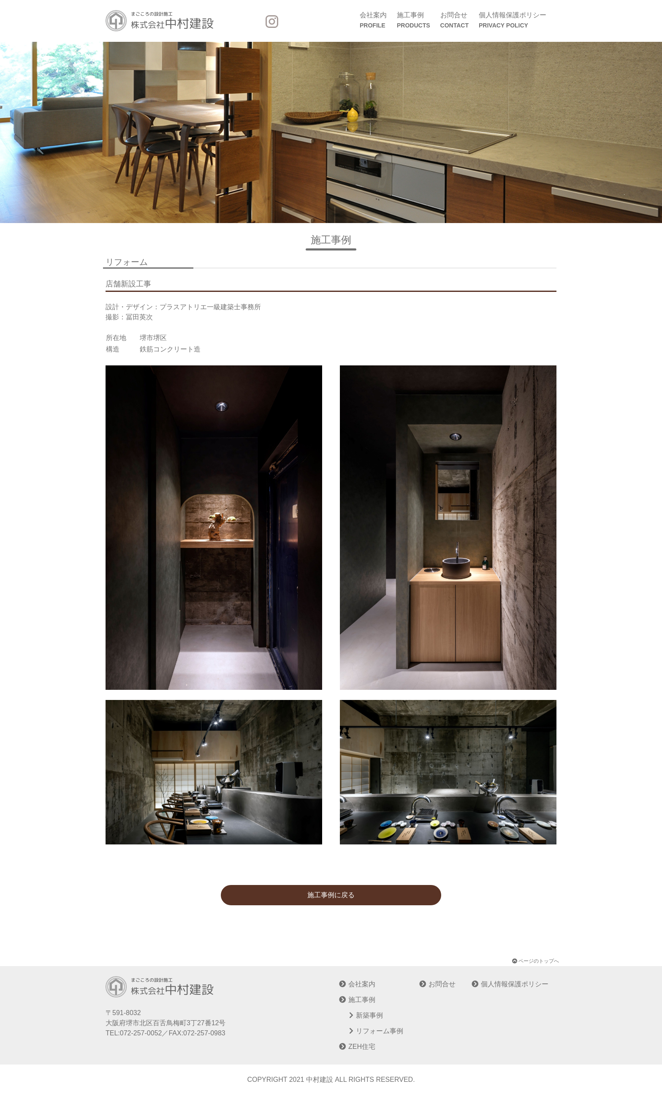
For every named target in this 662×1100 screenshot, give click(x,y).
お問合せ (454, 20)
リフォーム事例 (379, 1031)
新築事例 (369, 1015)
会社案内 (373, 20)
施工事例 (413, 20)
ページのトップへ (535, 961)
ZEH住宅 (361, 1046)
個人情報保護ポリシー (512, 20)
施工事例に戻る (331, 895)
